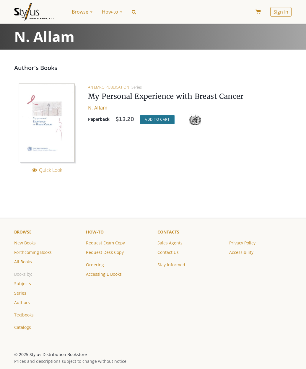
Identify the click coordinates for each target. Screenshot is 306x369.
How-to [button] (112, 12)
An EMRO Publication (109, 87)
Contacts (168, 232)
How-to (95, 232)
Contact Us (168, 252)
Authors (22, 302)
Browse (23, 232)
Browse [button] (82, 12)
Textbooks (24, 315)
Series (20, 293)
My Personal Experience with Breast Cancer (165, 96)
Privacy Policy (242, 243)
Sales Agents (170, 243)
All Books (23, 261)
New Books (25, 243)
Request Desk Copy (105, 252)
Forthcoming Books (33, 252)
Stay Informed (171, 264)
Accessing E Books (104, 274)
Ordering (95, 264)
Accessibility (241, 252)
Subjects (22, 283)
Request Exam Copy (105, 243)
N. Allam (98, 108)
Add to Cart (157, 119)
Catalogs (22, 327)
